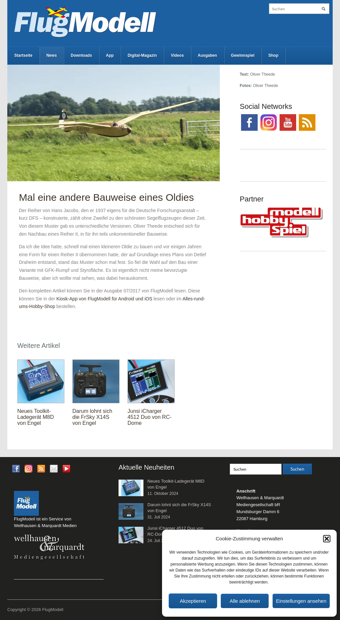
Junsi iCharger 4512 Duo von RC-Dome (150, 417)
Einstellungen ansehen (301, 601)
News (51, 55)
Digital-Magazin (142, 55)
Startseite (23, 55)
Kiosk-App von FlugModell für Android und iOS (104, 298)
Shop (273, 55)
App (110, 55)
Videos (177, 55)
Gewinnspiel (243, 55)
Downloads (81, 55)
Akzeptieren (193, 601)
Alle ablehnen (245, 601)
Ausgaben (207, 55)
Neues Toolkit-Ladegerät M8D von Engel (35, 417)
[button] (326, 538)
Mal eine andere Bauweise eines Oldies (106, 197)
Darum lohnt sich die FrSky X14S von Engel (92, 417)
